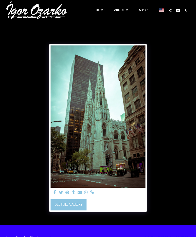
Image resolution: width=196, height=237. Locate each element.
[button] (170, 10)
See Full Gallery (68, 205)
